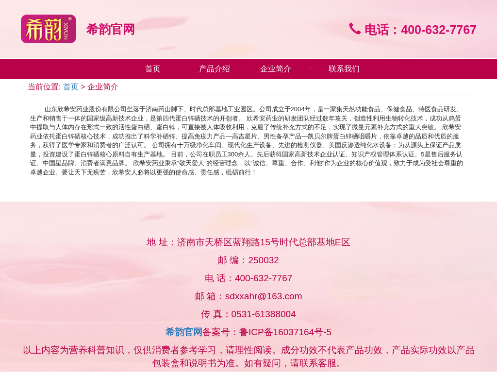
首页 (153, 69)
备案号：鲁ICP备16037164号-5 (266, 332)
